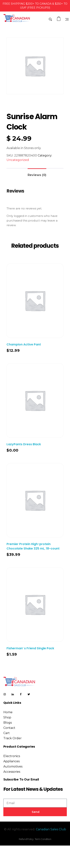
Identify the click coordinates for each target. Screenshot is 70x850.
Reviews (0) (37, 175)
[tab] (37, 173)
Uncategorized (18, 160)
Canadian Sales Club (51, 829)
